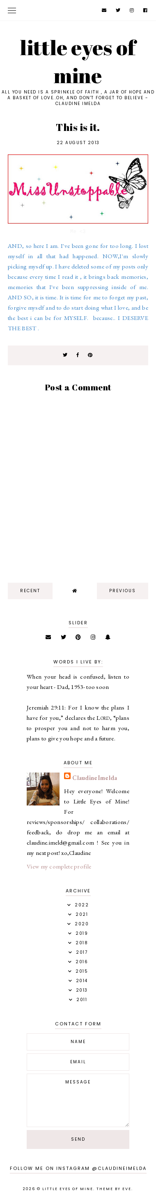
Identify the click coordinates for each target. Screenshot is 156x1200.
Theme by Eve (113, 1188)
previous (122, 591)
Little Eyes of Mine (77, 61)
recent (30, 591)
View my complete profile (59, 866)
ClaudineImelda (94, 778)
